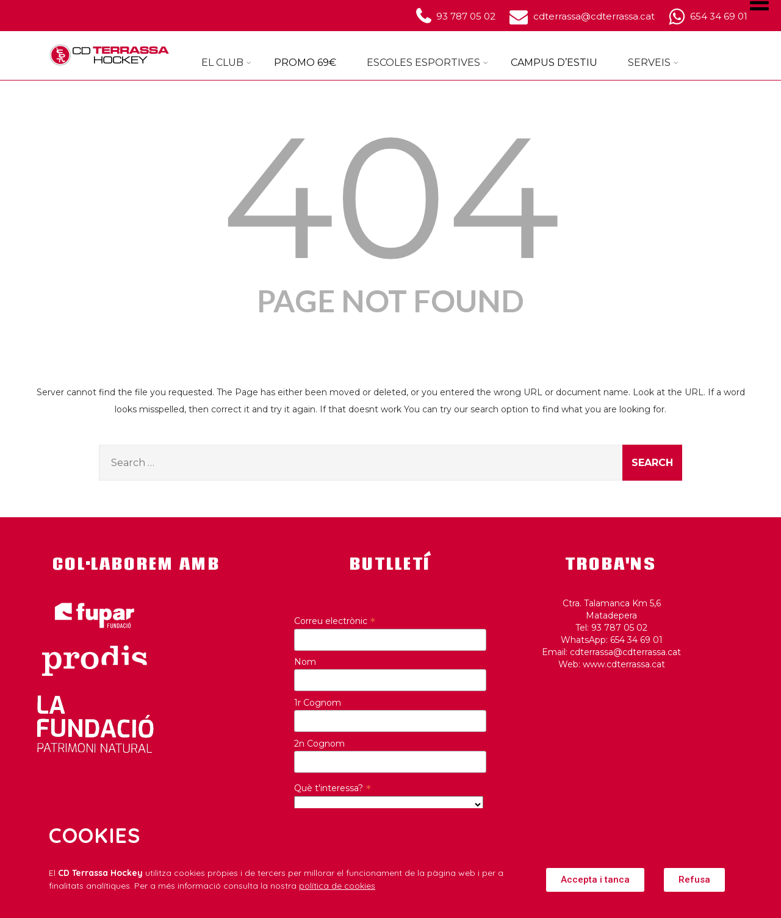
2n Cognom (319, 743)
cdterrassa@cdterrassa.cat (625, 652)
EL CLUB (226, 62)
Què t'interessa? (332, 788)
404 (390, 197)
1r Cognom (317, 702)
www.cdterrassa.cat (624, 664)
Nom (305, 661)
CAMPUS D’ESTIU (554, 62)
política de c (324, 885)
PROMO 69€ (305, 62)
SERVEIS (653, 62)
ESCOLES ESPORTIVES (427, 62)
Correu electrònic (334, 621)
